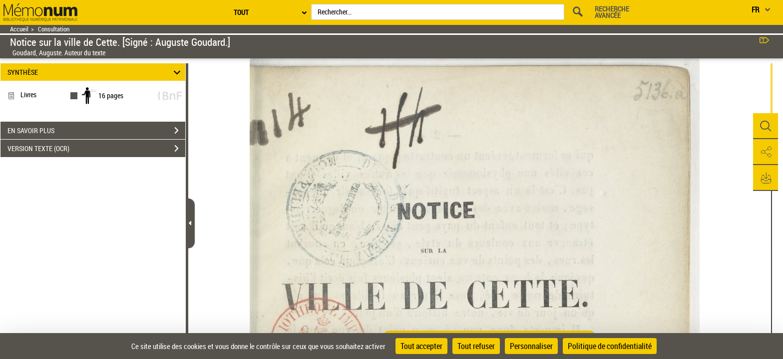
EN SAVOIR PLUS (96, 131)
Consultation (53, 29)
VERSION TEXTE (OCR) (96, 149)
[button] (765, 126)
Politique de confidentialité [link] (610, 346)
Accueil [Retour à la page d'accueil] (19, 29)
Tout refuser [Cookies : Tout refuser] (476, 346)
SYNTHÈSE (95, 72)
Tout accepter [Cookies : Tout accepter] (421, 346)
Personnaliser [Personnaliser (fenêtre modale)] (531, 346)
